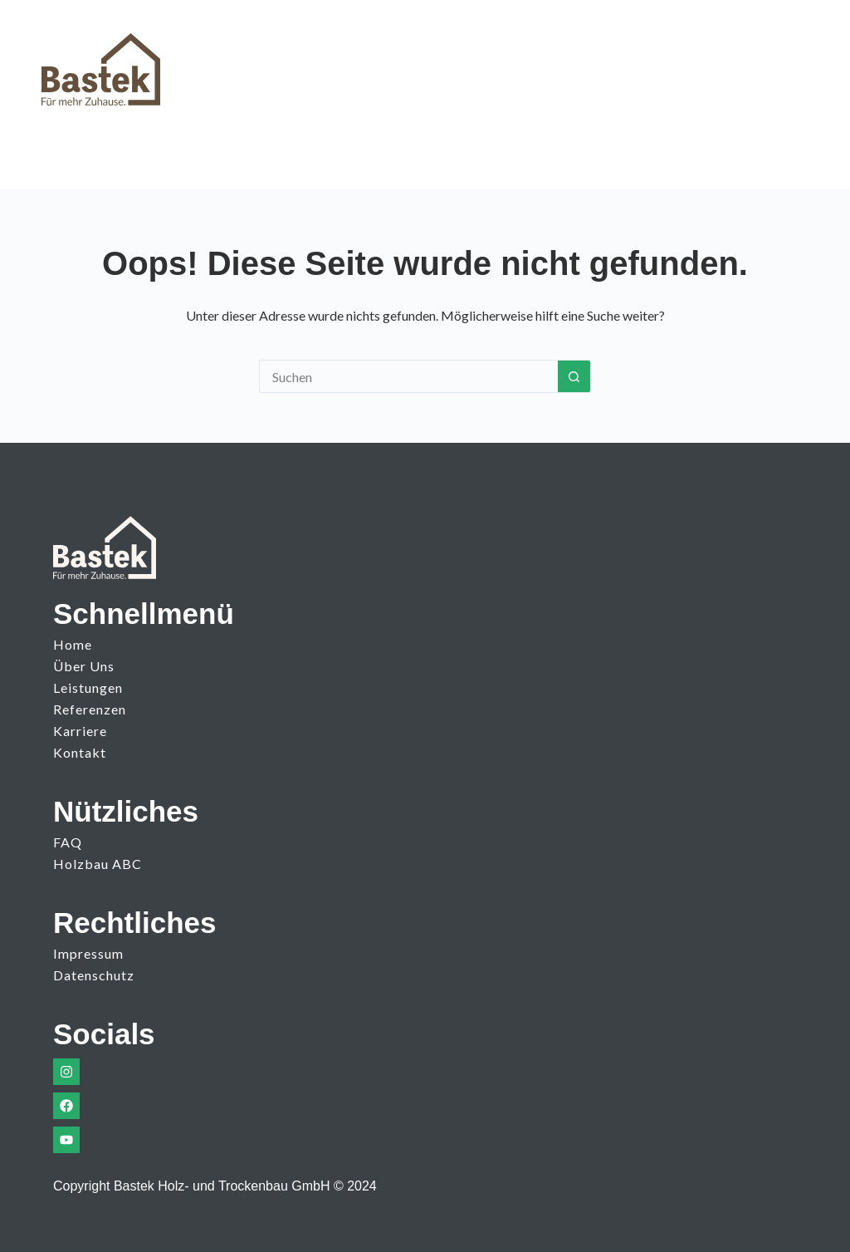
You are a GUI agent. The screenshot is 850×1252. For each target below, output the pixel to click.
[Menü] (793, 61)
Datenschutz (93, 975)
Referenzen (89, 709)
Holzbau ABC (97, 863)
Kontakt (79, 752)
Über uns (84, 666)
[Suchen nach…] (408, 376)
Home (72, 644)
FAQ (67, 842)
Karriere (80, 731)
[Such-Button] (574, 376)
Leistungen (88, 687)
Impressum (88, 953)
